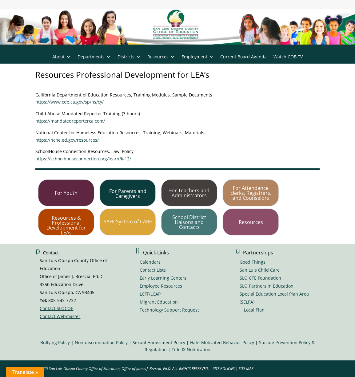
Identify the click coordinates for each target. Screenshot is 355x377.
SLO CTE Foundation (260, 278)
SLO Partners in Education (266, 286)
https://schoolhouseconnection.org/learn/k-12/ (83, 159)
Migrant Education (159, 302)
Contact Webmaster (60, 316)
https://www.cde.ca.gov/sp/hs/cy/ (69, 102)
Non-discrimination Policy (101, 342)
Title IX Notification (191, 349)
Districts (126, 57)
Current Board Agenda (243, 57)
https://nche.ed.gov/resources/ (67, 140)
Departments (91, 57)
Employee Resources (161, 286)
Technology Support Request (169, 310)
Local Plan (254, 310)
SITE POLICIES (224, 368)
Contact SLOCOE (56, 308)
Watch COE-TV (288, 57)
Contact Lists (153, 270)
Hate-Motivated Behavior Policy (222, 342)
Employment (194, 57)
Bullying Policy (55, 342)
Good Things (252, 262)
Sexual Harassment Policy (159, 342)
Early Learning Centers (163, 278)
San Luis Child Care (260, 270)
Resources (158, 57)
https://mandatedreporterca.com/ (70, 121)
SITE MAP (246, 368)
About (58, 57)
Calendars (150, 262)
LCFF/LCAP (150, 294)
